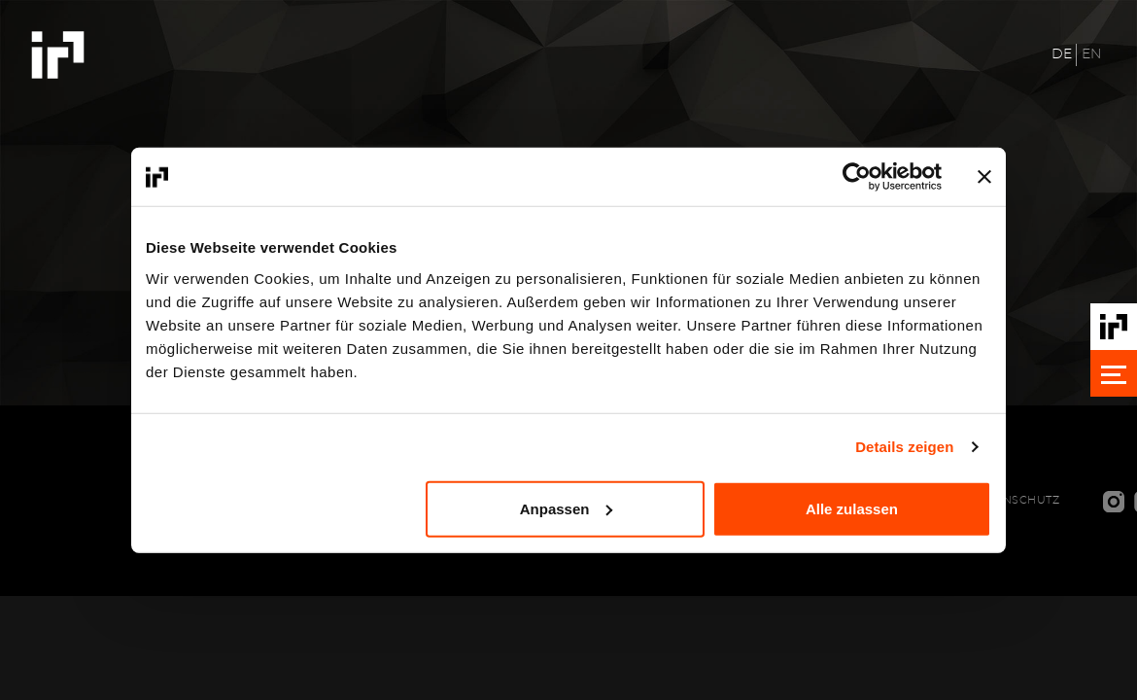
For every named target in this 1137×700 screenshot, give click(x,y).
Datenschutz (1016, 500)
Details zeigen (904, 446)
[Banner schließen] (984, 177)
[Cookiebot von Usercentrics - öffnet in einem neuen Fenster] (857, 177)
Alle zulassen (852, 508)
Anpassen (566, 508)
